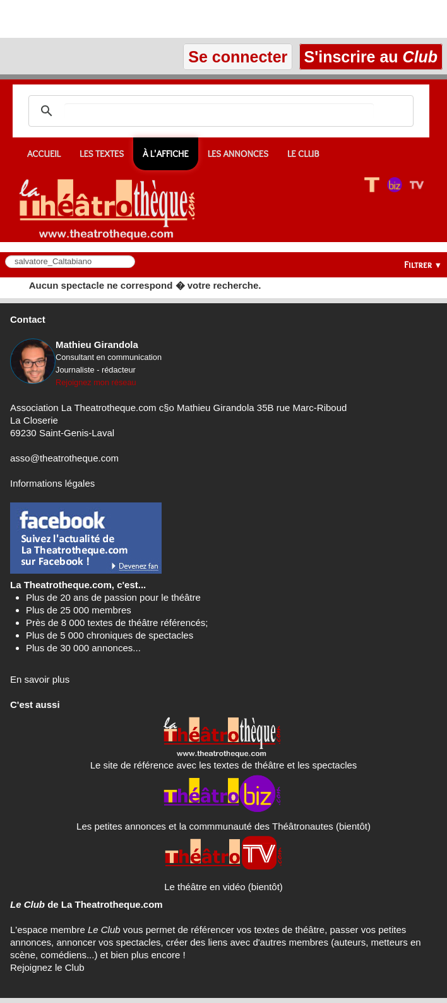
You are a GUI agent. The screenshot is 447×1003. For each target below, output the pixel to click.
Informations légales (52, 483)
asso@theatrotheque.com (64, 458)
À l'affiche (166, 153)
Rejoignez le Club (47, 967)
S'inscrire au (371, 57)
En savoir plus (39, 679)
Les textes (102, 153)
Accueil (44, 153)
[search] (219, 111)
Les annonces (238, 153)
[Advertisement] (147, 19)
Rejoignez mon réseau (96, 382)
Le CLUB (303, 153)
